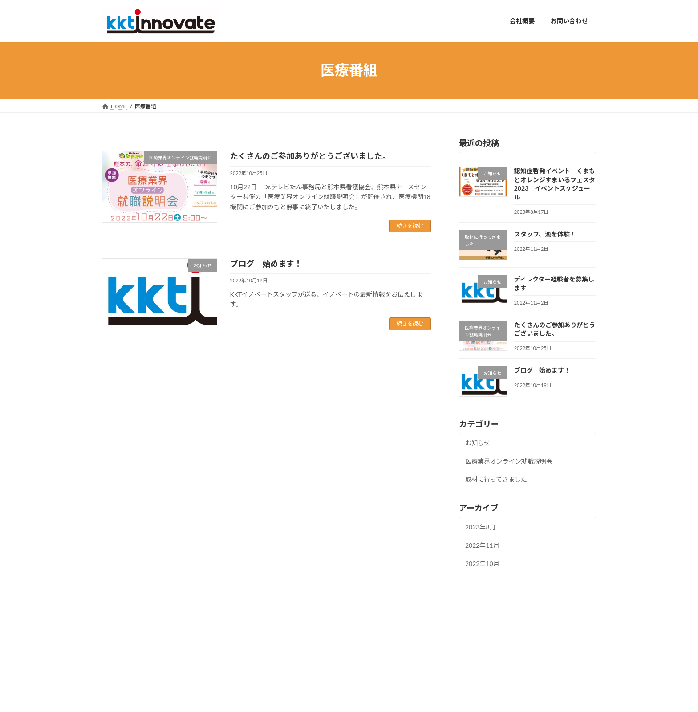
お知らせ (477, 443)
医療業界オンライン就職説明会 (508, 461)
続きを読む (410, 225)
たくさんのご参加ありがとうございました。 (310, 156)
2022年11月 (482, 545)
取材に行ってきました (496, 479)
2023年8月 (480, 527)
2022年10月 (482, 563)
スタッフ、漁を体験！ (545, 233)
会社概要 (287, 644)
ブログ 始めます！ (266, 264)
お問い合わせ (292, 660)
